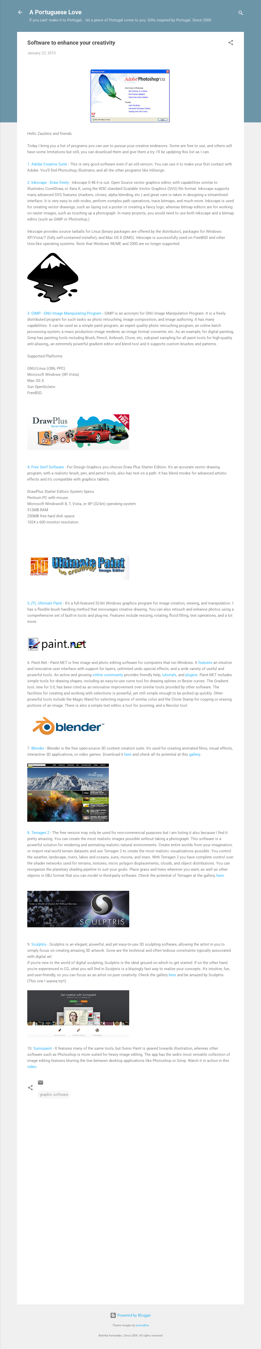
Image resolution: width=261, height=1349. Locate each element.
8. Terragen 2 (38, 832)
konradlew (142, 1325)
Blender (38, 748)
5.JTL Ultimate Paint (44, 603)
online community (108, 675)
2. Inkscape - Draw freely (48, 182)
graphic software (54, 1094)
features (205, 662)
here (128, 754)
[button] (231, 43)
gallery (194, 754)
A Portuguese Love (55, 12)
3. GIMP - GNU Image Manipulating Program (64, 313)
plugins (191, 675)
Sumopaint (43, 1048)
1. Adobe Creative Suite (47, 164)
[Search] (241, 14)
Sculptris (38, 944)
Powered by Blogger (130, 1315)
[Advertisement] (130, 1257)
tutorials (169, 675)
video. (32, 1066)
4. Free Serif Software (46, 467)
